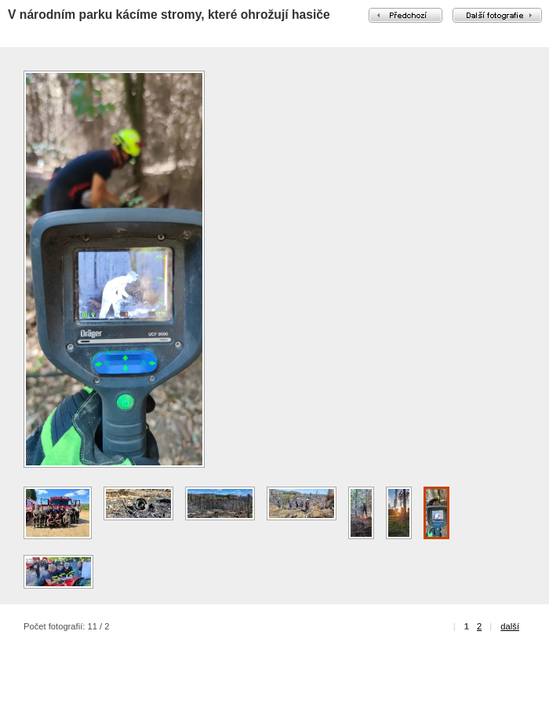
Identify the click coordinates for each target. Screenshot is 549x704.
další (509, 626)
